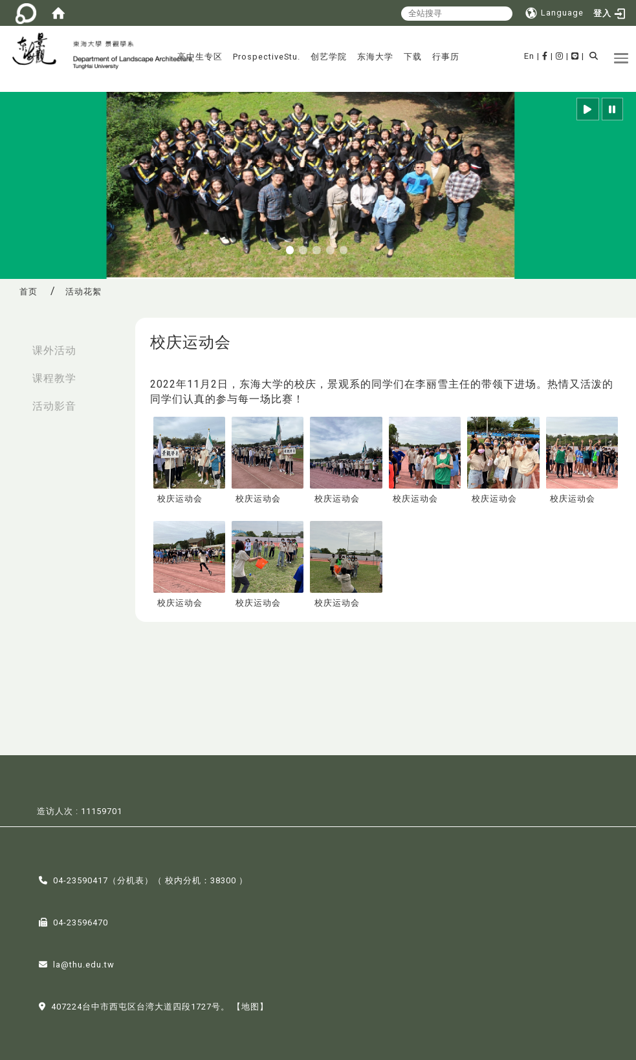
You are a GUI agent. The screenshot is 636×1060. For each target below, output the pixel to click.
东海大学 (375, 56)
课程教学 (54, 378)
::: (13, 344)
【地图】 (250, 1005)
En (529, 56)
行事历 (445, 56)
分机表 (130, 879)
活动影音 (54, 406)
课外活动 (54, 350)
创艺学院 (329, 56)
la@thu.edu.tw (84, 963)
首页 (28, 291)
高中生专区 (200, 56)
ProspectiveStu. (266, 56)
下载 (413, 56)
